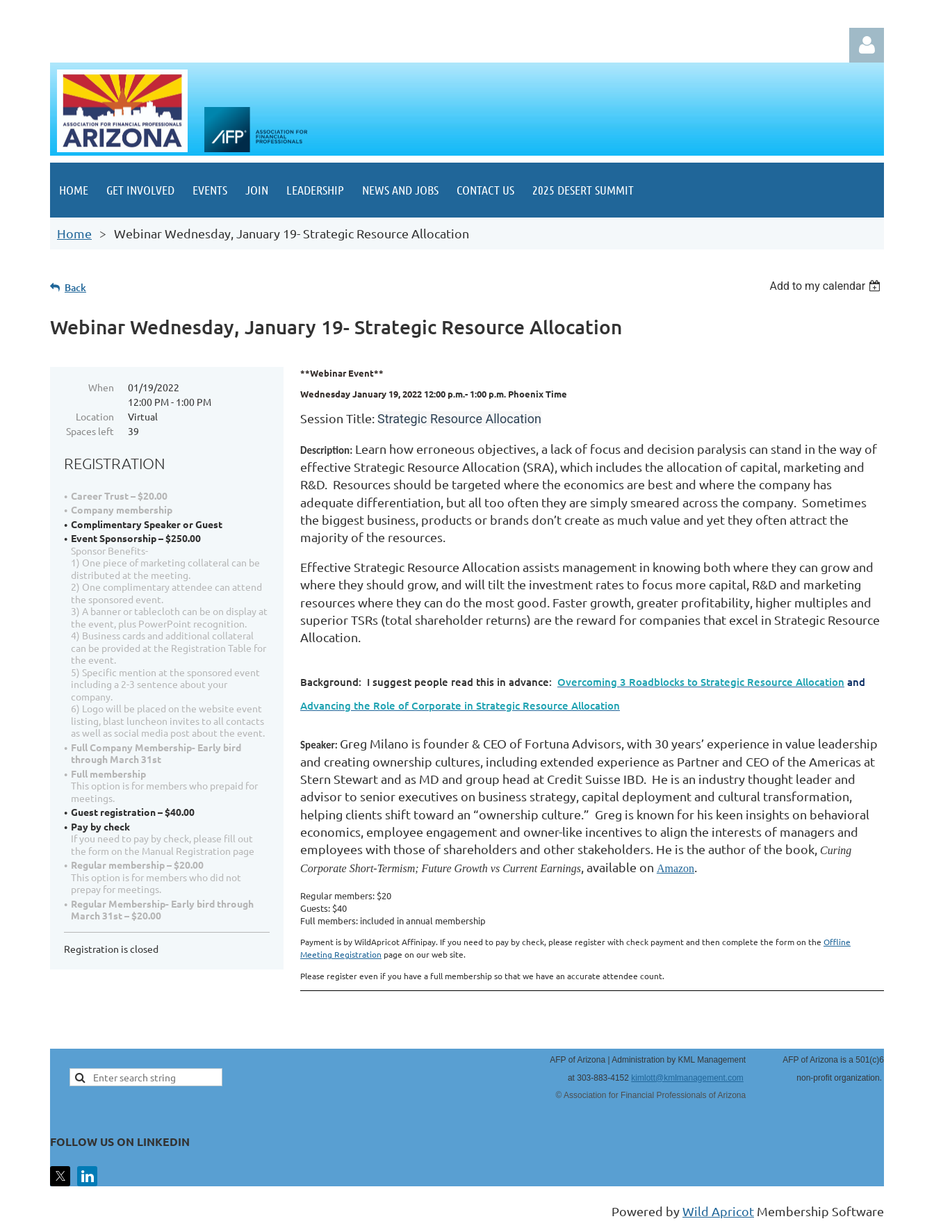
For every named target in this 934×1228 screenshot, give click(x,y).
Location (95, 416)
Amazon (675, 868)
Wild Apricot (718, 1211)
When (101, 387)
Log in (866, 45)
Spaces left (90, 431)
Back (75, 287)
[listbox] (826, 286)
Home (74, 233)
